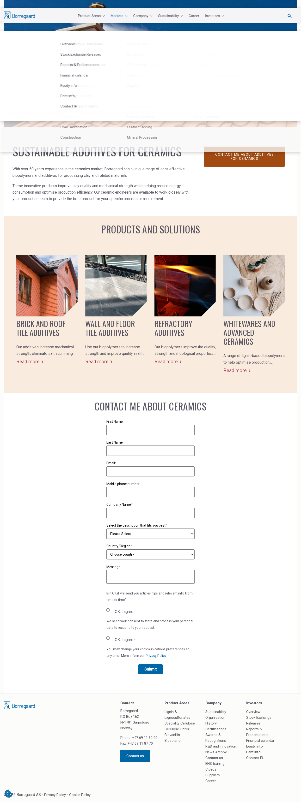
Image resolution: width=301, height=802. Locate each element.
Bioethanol (173, 740)
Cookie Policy (80, 795)
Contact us (135, 756)
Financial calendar (260, 740)
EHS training (214, 763)
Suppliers (212, 775)
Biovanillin (172, 735)
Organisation (215, 717)
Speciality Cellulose (180, 723)
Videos (210, 769)
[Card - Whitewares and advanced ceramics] (254, 314)
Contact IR (254, 758)
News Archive (216, 752)
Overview (253, 712)
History (211, 723)
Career (194, 16)
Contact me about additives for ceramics (244, 156)
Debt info (253, 752)
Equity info (254, 746)
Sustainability (215, 712)
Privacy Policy (156, 656)
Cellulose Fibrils (177, 729)
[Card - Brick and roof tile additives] (47, 310)
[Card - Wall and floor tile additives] (116, 310)
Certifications (216, 729)
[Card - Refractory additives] (185, 310)
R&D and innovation (220, 746)
